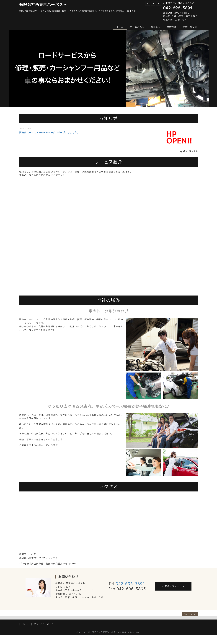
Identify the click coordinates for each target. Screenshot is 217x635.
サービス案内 (137, 26)
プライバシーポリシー (45, 624)
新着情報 (171, 26)
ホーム (120, 26)
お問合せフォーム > (173, 586)
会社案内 (155, 26)
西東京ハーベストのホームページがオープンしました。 (49, 132)
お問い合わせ (190, 26)
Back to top (190, 614)
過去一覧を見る (190, 151)
